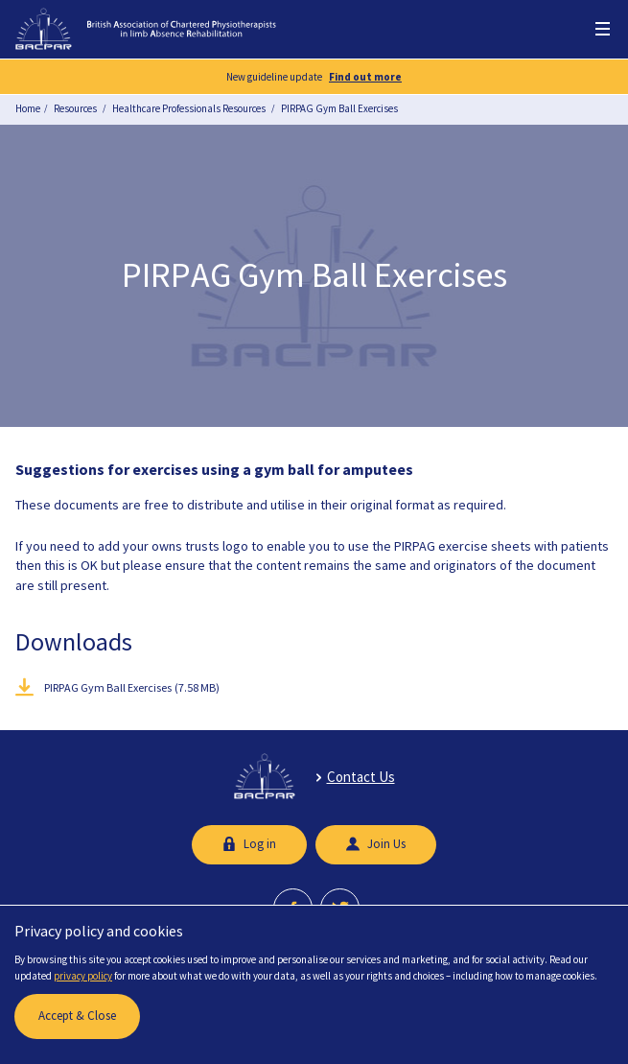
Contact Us (361, 776)
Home (27, 108)
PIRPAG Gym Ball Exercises (339, 108)
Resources (75, 108)
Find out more (365, 76)
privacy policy (83, 975)
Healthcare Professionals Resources (189, 108)
